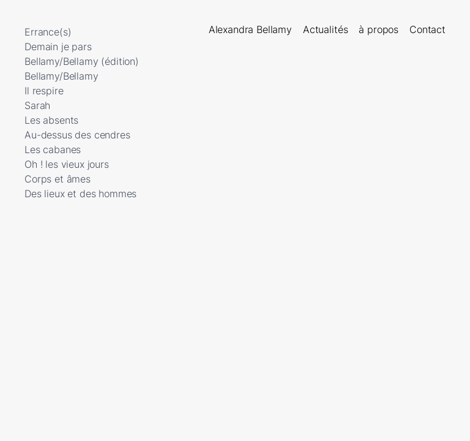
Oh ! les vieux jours (66, 164)
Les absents (51, 120)
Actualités (325, 29)
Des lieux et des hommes (80, 193)
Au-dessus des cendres (77, 135)
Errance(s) (47, 32)
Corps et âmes (57, 179)
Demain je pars (58, 46)
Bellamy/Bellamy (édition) (81, 61)
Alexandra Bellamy (250, 29)
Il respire (43, 91)
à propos (378, 29)
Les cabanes (52, 149)
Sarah (37, 105)
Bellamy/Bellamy (61, 76)
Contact (427, 29)
